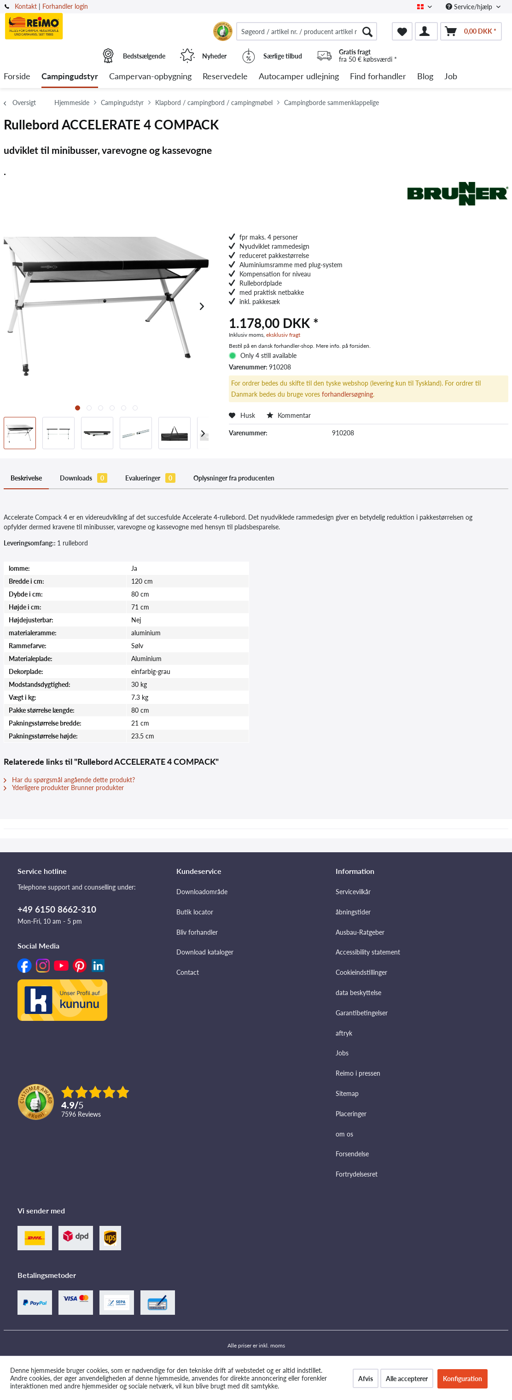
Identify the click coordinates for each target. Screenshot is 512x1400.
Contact (187, 972)
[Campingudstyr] (69, 76)
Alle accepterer (407, 1378)
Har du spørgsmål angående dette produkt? (69, 780)
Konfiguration (462, 1378)
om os (344, 1134)
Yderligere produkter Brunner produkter (64, 787)
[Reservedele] (225, 76)
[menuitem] (306, 31)
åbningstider (353, 912)
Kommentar (289, 415)
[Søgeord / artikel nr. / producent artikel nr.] (306, 31)
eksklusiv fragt (283, 334)
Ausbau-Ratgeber (360, 932)
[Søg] (367, 31)
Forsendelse (352, 1154)
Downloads (83, 478)
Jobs (342, 1053)
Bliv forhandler (197, 932)
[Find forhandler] (378, 76)
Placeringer (351, 1114)
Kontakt (26, 6)
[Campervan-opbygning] (150, 76)
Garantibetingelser (362, 1013)
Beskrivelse (26, 478)
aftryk (344, 1033)
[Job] (450, 76)
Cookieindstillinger (361, 972)
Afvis (365, 1378)
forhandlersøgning (347, 394)
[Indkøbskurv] (471, 31)
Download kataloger (204, 952)
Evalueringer (150, 478)
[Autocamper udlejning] (299, 76)
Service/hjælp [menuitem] (470, 7)
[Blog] (425, 76)
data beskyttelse (358, 992)
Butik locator (194, 912)
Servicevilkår (353, 892)
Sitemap (347, 1093)
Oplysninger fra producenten (233, 478)
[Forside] (17, 76)
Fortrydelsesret (357, 1174)
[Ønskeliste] (402, 31)
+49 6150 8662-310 (56, 909)
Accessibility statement (368, 952)
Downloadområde (201, 892)
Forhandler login (65, 6)
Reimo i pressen (358, 1073)
